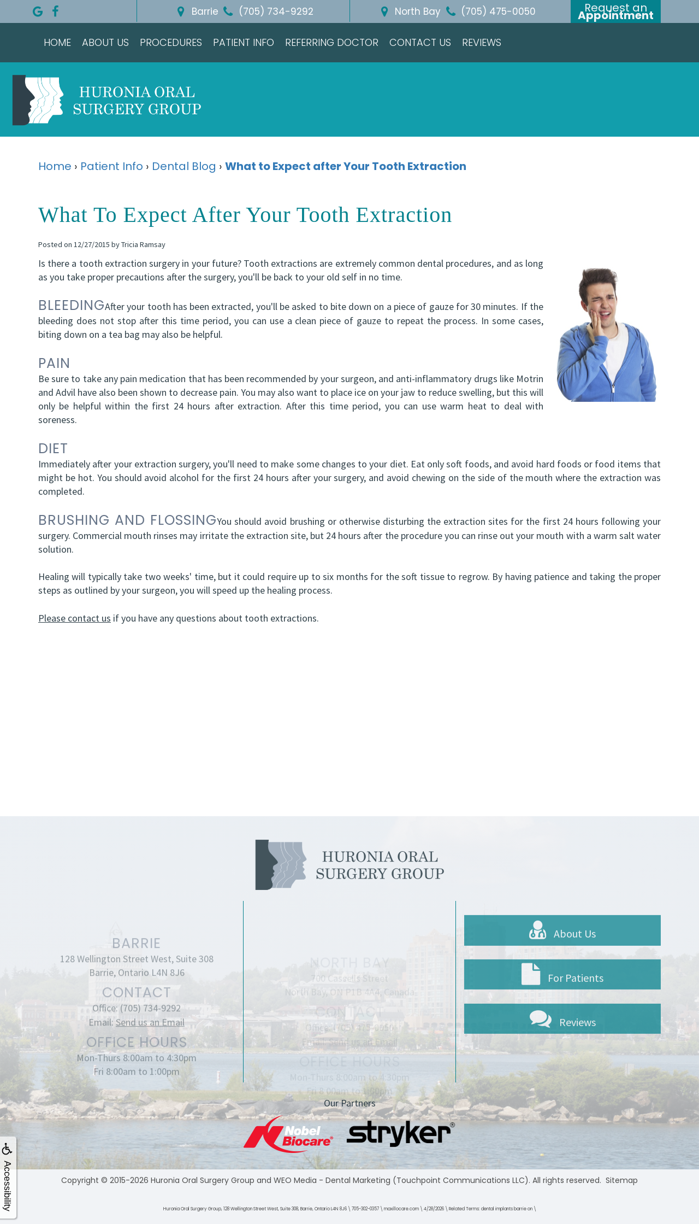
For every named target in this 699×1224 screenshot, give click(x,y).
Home (57, 42)
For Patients (562, 1011)
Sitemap (622, 1180)
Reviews (481, 42)
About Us (105, 42)
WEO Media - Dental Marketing (332, 1180)
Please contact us (74, 618)
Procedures (171, 42)
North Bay (409, 11)
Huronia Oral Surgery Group (202, 1180)
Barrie (196, 11)
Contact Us (420, 42)
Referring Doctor (331, 42)
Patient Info (243, 42)
